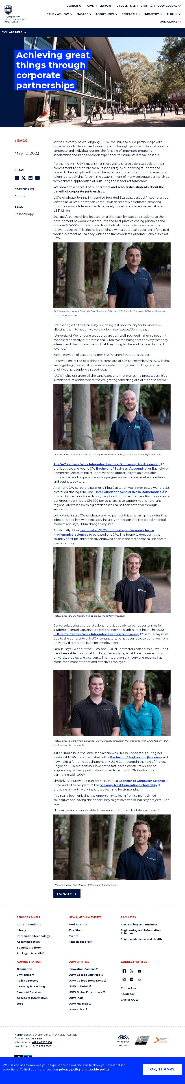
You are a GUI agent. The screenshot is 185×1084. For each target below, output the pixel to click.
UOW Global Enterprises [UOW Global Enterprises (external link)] (85, 992)
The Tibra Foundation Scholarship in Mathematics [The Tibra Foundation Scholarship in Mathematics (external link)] (124, 492)
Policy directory (27, 980)
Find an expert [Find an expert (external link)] (79, 941)
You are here (14, 32)
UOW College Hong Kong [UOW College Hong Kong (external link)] (86, 980)
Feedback (127, 994)
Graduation (24, 969)
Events (73, 936)
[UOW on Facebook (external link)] (124, 971)
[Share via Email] (37, 178)
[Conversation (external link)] (139, 980)
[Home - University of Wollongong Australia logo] (15, 14)
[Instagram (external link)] (124, 979)
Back (22, 141)
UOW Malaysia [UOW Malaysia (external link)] (78, 1003)
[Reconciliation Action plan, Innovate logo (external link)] (123, 1040)
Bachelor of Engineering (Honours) (136, 757)
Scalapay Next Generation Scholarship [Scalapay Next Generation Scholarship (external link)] (128, 785)
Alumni (19, 196)
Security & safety (29, 947)
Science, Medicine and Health (141, 939)
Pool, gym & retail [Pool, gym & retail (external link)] (29, 953)
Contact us (128, 988)
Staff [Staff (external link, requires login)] (144, 5)
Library (105, 5)
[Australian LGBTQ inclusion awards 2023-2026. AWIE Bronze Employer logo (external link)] (142, 1040)
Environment (25, 974)
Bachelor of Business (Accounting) (121, 468)
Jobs (20, 1003)
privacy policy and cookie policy (84, 1069)
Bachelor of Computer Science (142, 781)
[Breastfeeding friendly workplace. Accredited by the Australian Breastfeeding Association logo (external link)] (161, 1040)
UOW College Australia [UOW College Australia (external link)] (84, 974)
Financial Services (29, 992)
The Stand (76, 930)
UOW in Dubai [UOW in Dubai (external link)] (78, 986)
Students (124, 5)
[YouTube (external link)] (139, 971)
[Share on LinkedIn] (30, 178)
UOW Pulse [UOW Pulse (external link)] (76, 1009)
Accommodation (28, 941)
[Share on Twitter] (23, 178)
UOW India (76, 998)
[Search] (74, 6)
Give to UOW (129, 999)
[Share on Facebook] (16, 178)
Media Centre (78, 924)
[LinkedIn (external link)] (131, 979)
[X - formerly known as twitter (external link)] (131, 971)
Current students (29, 924)
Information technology (33, 936)
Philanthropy (24, 214)
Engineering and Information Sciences (141, 932)
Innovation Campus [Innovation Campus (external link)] (82, 969)
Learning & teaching (31, 986)
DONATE (64, 894)
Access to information (32, 998)
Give (90, 5)
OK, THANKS (162, 1069)
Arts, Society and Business (139, 924)
